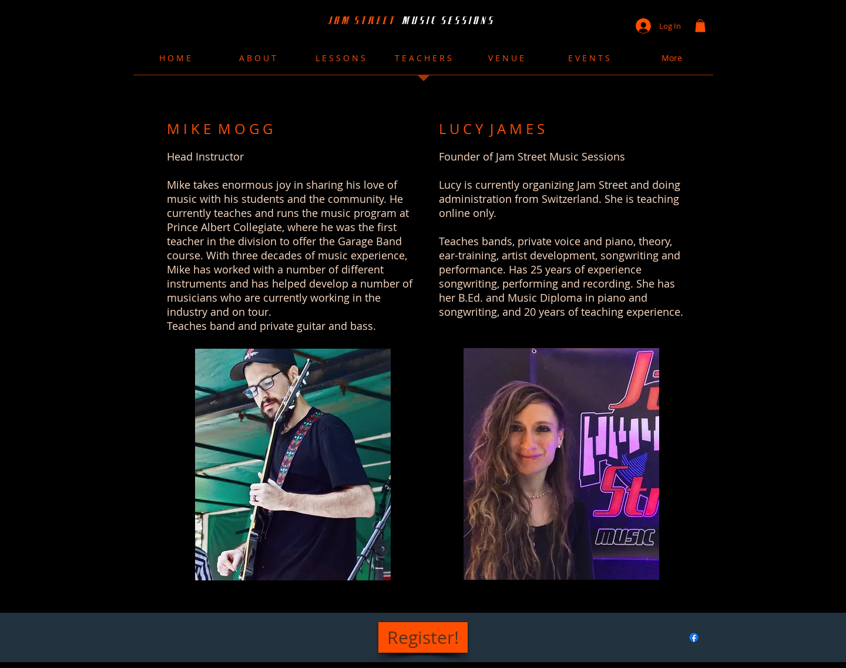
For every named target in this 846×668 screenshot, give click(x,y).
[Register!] (423, 637)
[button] (700, 25)
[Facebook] (694, 637)
